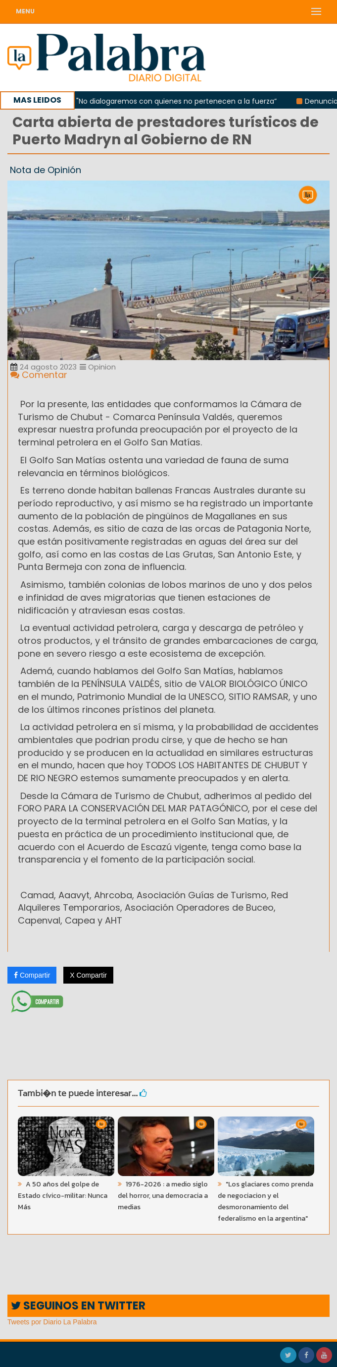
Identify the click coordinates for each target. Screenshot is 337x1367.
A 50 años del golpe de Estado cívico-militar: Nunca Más (62, 1195)
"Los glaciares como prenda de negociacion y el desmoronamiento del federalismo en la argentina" (265, 1201)
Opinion (98, 367)
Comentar (38, 375)
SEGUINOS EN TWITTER (78, 1305)
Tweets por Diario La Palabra (52, 1322)
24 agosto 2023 (43, 367)
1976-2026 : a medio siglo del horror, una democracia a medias (163, 1195)
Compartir (32, 975)
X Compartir (88, 975)
